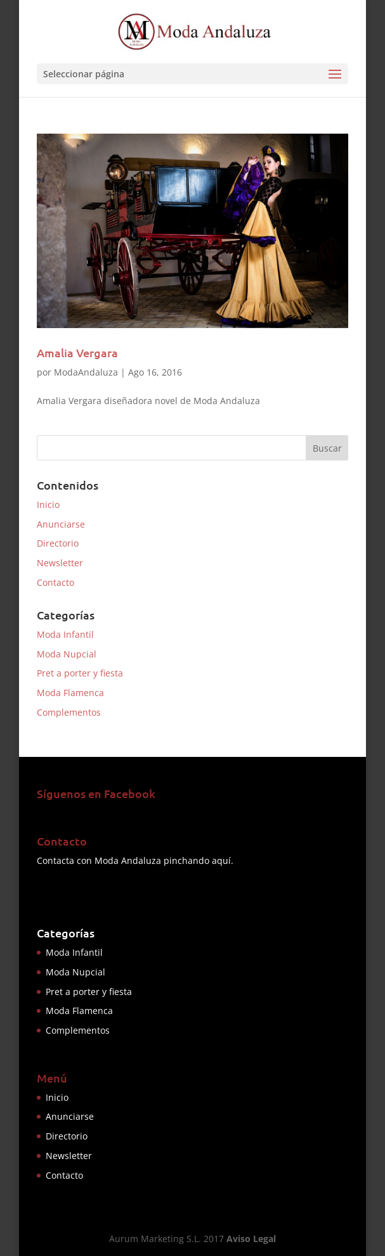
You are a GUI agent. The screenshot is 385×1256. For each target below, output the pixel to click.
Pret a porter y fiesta (80, 673)
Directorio (58, 543)
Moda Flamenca (70, 693)
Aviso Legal (251, 1239)
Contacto (55, 582)
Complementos (69, 712)
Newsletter (60, 563)
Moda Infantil (65, 634)
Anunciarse (61, 524)
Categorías (66, 932)
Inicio (48, 504)
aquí (221, 860)
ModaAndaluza (86, 372)
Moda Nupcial (66, 654)
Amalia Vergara (77, 352)
